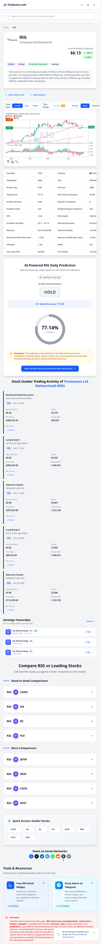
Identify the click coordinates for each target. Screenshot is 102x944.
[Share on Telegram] (47, 856)
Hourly (75, 105)
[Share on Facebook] (31, 856)
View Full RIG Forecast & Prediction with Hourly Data (49, 368)
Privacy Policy (78, 934)
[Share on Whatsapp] (53, 856)
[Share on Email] (69, 856)
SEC (88, 632)
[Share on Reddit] (58, 856)
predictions (15, 923)
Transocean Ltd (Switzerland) (35, 42)
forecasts (54, 920)
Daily (85, 105)
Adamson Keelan (14, 484)
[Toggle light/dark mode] (81, 4)
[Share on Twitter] (36, 856)
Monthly (96, 105)
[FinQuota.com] (14, 5)
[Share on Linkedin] (42, 856)
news (62, 920)
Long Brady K (13, 439)
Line (27, 105)
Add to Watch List (14, 95)
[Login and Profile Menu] (88, 4)
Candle (17, 105)
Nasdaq (55, 64)
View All (90, 621)
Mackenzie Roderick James (20, 394)
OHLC (35, 105)
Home (6, 27)
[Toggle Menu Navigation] (94, 4)
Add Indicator (38, 95)
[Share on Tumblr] (63, 856)
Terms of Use (68, 937)
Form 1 (11, 430)
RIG (8, 403)
